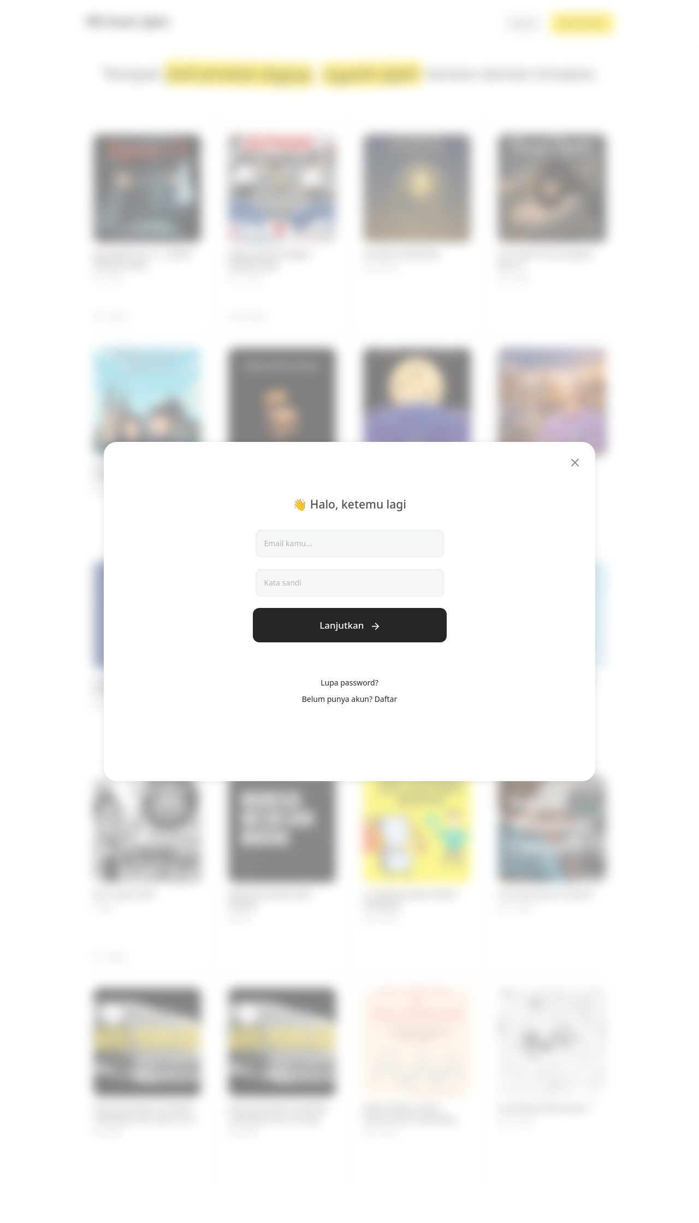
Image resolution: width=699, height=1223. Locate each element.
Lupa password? (349, 682)
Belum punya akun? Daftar (349, 699)
